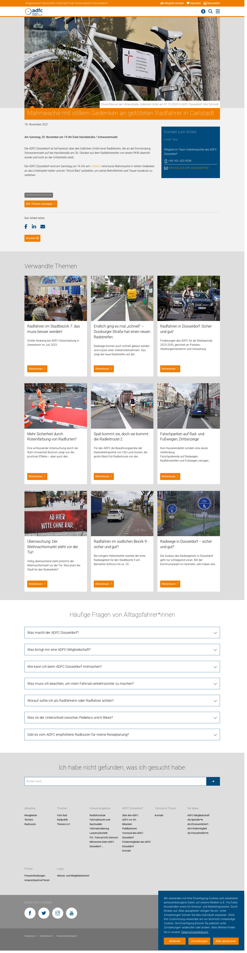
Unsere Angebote (100, 808)
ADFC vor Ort (129, 819)
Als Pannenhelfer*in (198, 833)
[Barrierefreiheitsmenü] (203, 11)
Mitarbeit (127, 824)
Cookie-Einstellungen (67, 936)
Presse (28, 868)
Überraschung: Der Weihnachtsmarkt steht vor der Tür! (52, 546)
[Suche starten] (213, 781)
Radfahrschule (97, 815)
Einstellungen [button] (199, 941)
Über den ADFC (130, 815)
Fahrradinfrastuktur (39, 195)
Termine (28, 819)
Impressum (30, 936)
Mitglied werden (172, 3)
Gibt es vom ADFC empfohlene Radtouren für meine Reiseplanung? (78, 734)
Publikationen (129, 828)
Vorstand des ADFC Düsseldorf (132, 835)
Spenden (194, 3)
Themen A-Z (63, 824)
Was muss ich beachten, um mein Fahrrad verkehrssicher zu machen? (80, 683)
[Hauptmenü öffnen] (218, 11)
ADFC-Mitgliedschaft (198, 815)
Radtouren (30, 824)
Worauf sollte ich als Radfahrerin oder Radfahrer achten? (70, 700)
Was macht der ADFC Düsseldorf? (53, 632)
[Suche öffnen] (210, 11)
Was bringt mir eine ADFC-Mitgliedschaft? (59, 649)
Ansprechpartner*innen (37, 880)
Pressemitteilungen (34, 875)
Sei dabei (192, 808)
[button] (28, 227)
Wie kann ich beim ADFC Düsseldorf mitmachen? (64, 666)
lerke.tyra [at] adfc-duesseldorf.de (188, 167)
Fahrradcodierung (99, 828)
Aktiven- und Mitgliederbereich (73, 875)
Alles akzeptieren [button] (226, 941)
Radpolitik (62, 819)
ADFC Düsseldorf (132, 808)
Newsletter (212, 3)
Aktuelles (30, 808)
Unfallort (96, 166)
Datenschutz (47, 936)
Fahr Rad (62, 815)
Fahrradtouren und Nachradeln (100, 822)
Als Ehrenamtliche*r (198, 824)
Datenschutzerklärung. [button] (195, 932)
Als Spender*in (195, 819)
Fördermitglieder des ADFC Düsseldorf (136, 844)
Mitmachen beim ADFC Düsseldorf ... (102, 844)
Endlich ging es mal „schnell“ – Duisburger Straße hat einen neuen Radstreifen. (122, 331)
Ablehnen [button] (174, 941)
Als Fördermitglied (197, 828)
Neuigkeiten (30, 815)
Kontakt (126, 850)
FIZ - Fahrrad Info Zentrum (104, 837)
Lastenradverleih (99, 833)
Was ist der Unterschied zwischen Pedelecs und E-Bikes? (70, 717)
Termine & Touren (165, 808)
